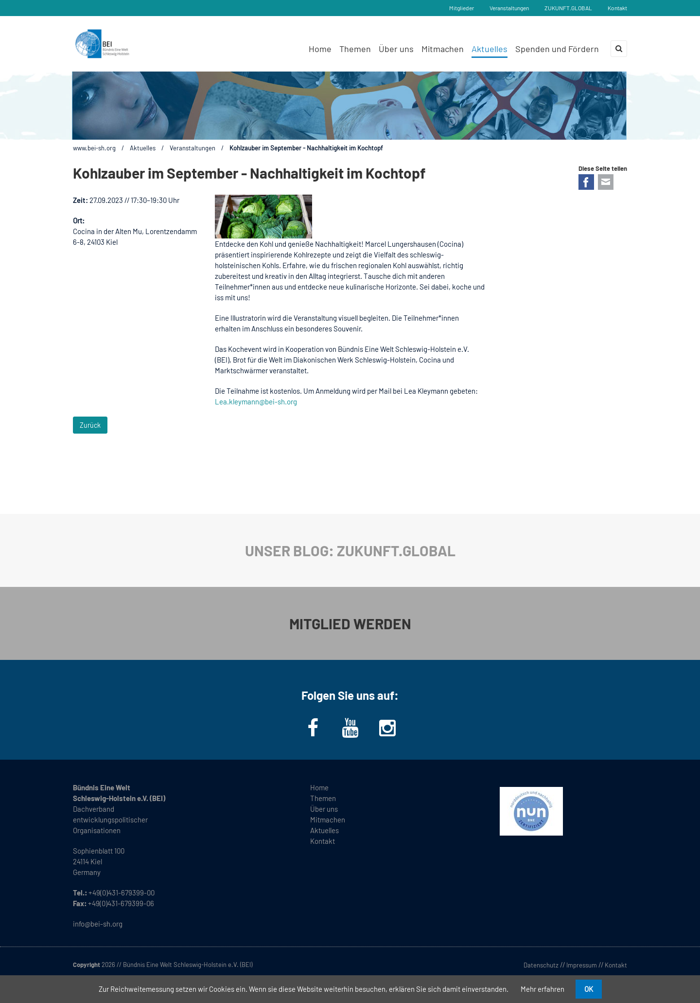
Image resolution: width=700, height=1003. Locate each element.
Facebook (586, 182)
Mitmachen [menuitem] (442, 48)
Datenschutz (541, 965)
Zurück (90, 425)
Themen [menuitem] (355, 48)
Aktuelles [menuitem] (490, 48)
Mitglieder (461, 7)
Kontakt (617, 7)
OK (588, 989)
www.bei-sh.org (94, 148)
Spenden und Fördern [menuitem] (557, 48)
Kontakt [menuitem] (322, 841)
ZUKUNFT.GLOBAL (568, 7)
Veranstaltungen (509, 7)
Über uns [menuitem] (396, 48)
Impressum (581, 965)
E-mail (605, 182)
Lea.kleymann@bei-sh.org (256, 401)
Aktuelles (143, 148)
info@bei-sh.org (97, 923)
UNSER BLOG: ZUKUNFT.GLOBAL (350, 550)
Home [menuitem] (320, 48)
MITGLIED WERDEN (350, 623)
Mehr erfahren (542, 989)
